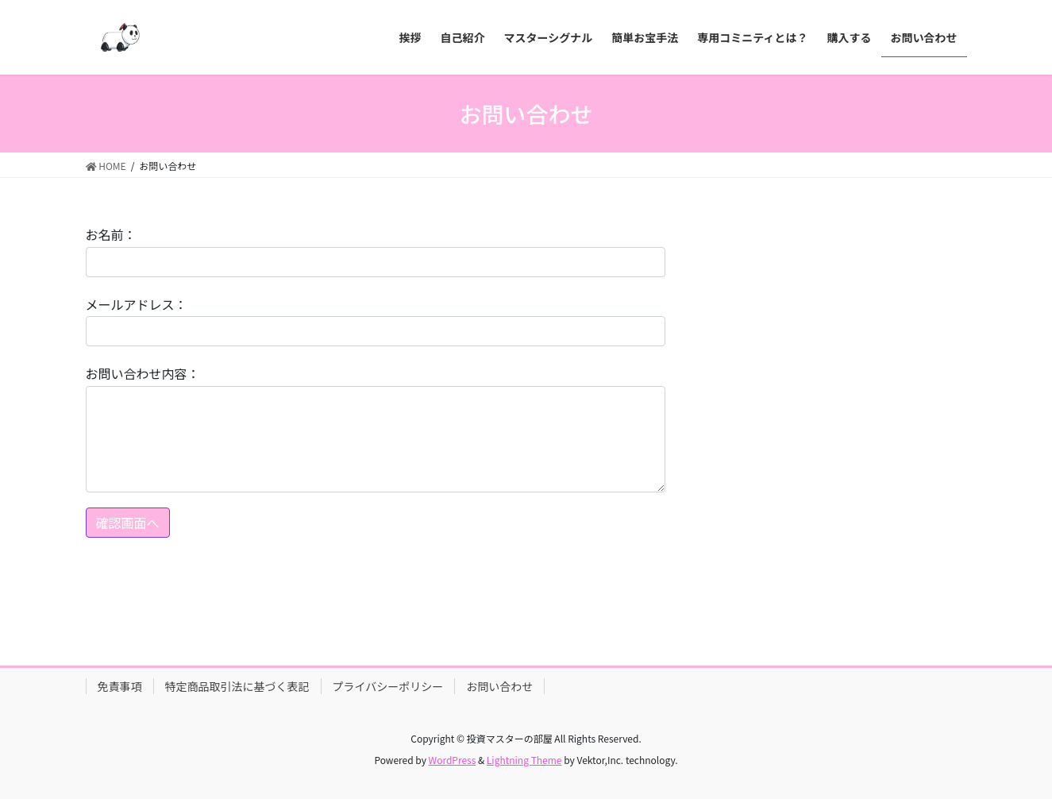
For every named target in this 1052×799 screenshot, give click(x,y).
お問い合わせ (499, 686)
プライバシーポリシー (388, 686)
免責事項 (120, 686)
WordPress (452, 759)
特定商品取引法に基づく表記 (237, 686)
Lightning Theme (524, 759)
